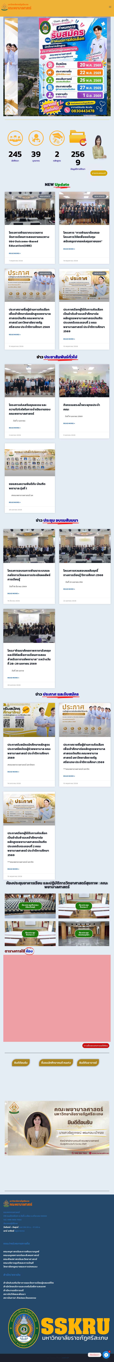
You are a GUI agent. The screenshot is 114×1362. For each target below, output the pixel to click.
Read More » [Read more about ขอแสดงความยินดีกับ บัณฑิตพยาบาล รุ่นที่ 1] (15, 502)
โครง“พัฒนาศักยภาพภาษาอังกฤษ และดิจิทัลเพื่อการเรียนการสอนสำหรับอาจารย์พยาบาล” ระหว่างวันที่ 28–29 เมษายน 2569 (29, 657)
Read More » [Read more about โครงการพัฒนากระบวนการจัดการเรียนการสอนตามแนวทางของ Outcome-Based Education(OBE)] (15, 253)
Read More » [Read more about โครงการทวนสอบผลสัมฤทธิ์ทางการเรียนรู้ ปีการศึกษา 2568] (69, 589)
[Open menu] (110, 7)
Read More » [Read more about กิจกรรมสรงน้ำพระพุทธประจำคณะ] (69, 423)
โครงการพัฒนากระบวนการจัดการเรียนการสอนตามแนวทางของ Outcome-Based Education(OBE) (29, 239)
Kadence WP (65, 1358)
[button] (8, 66)
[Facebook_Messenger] (106, 1355)
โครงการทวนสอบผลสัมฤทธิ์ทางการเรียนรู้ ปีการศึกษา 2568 (83, 572)
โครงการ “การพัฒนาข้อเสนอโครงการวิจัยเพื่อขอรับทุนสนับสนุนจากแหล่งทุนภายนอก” (82, 236)
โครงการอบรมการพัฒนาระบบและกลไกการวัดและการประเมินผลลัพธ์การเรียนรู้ (28, 574)
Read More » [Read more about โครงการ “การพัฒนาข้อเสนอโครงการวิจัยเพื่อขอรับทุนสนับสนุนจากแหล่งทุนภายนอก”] (69, 249)
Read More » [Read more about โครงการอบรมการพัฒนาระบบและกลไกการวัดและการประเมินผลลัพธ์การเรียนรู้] (13, 593)
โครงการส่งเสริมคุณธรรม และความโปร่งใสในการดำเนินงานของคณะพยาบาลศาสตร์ (29, 409)
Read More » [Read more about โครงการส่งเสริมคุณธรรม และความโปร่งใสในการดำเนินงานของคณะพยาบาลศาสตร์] (15, 428)
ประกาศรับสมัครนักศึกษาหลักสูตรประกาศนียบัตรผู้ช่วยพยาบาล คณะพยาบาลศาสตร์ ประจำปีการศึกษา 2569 (29, 751)
